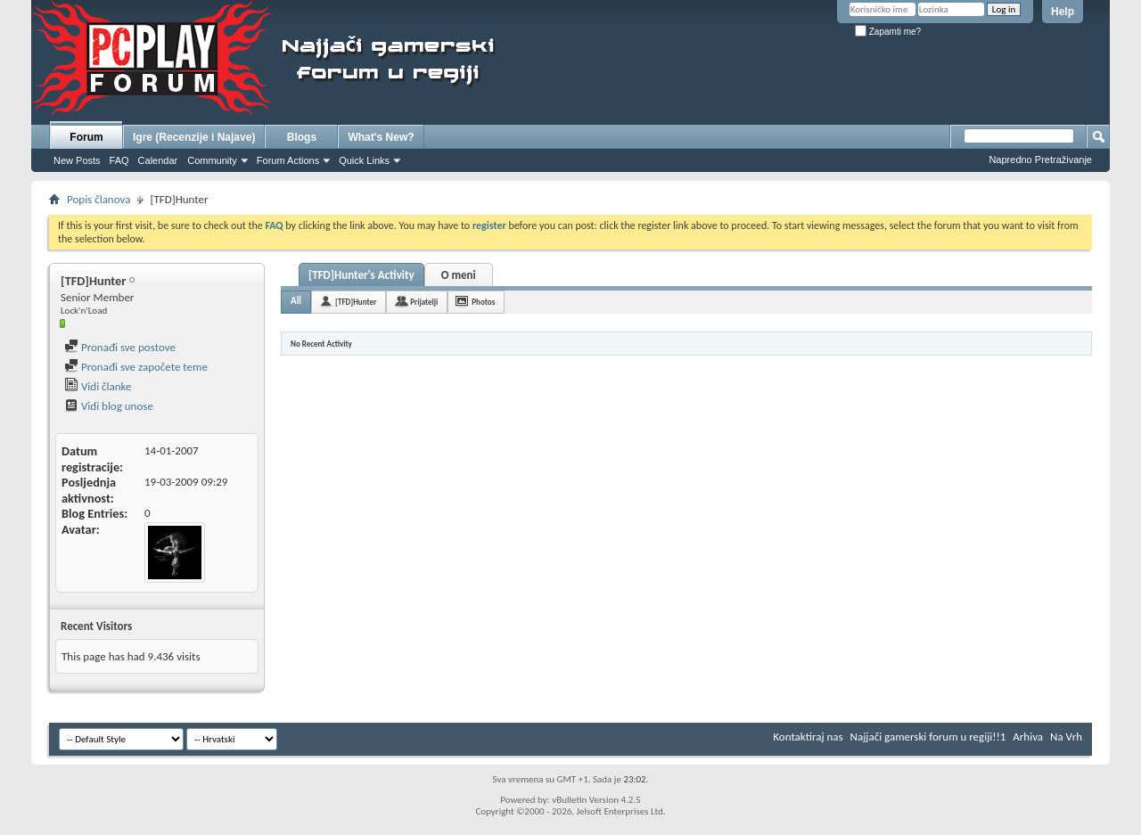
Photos (483, 302)
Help (1062, 11)
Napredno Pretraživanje (1040, 159)
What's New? (381, 137)
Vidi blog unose (108, 406)
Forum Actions (288, 160)
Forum (86, 137)
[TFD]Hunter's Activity (361, 275)
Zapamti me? (888, 32)
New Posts (77, 160)
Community (212, 160)
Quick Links (364, 160)
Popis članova (98, 199)
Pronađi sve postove (120, 347)
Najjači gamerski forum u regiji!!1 (928, 736)
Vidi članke (98, 386)
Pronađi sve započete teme (136, 366)
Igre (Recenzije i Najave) (194, 137)
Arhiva (1028, 736)
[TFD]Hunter (355, 302)
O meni (458, 275)
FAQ (119, 160)
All (296, 301)
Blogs (301, 137)
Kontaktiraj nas (807, 736)
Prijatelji (424, 302)
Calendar (158, 160)
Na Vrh (1066, 736)
